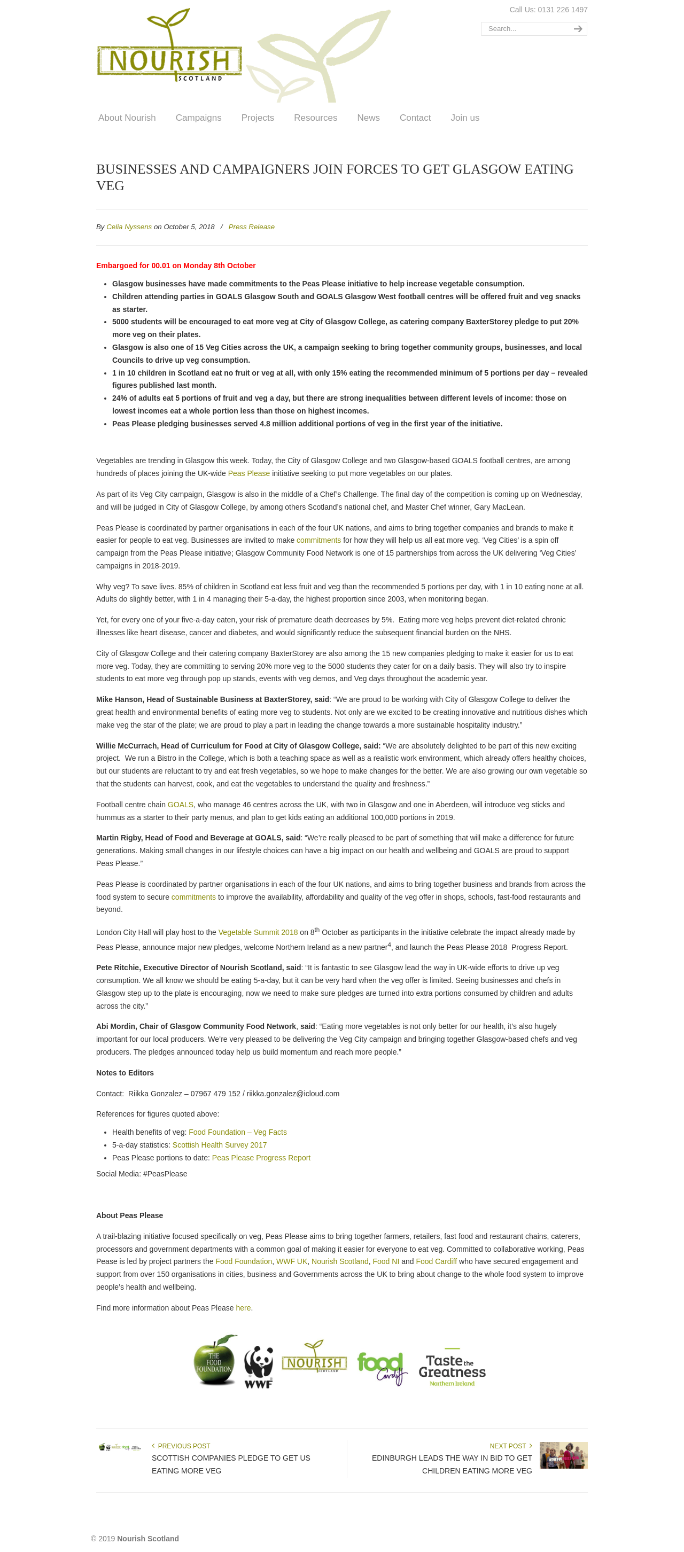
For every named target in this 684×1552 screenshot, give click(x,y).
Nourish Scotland (247, 53)
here (243, 1308)
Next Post (511, 1446)
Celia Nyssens (129, 227)
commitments (319, 540)
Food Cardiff (436, 1261)
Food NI (386, 1261)
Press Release (252, 227)
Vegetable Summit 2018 (258, 932)
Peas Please (249, 473)
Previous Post (181, 1446)
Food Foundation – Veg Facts (238, 1132)
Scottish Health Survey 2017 (220, 1145)
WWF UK (291, 1261)
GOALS (180, 804)
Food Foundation (243, 1261)
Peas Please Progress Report (261, 1157)
